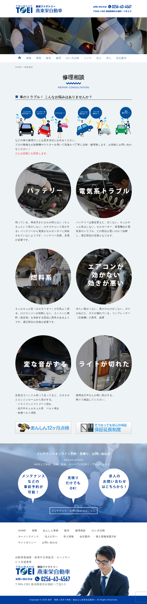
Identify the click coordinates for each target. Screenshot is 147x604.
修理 (58, 58)
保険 (28, 58)
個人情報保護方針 (106, 536)
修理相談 (80, 530)
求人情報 (68, 536)
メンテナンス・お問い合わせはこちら (73, 510)
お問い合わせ (50, 542)
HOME (18, 67)
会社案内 (121, 58)
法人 (99, 58)
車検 (38, 58)
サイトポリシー (27, 542)
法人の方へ (51, 536)
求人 (108, 58)
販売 (48, 58)
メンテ (88, 58)
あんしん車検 (50, 530)
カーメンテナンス (28, 536)
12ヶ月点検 (72, 58)
